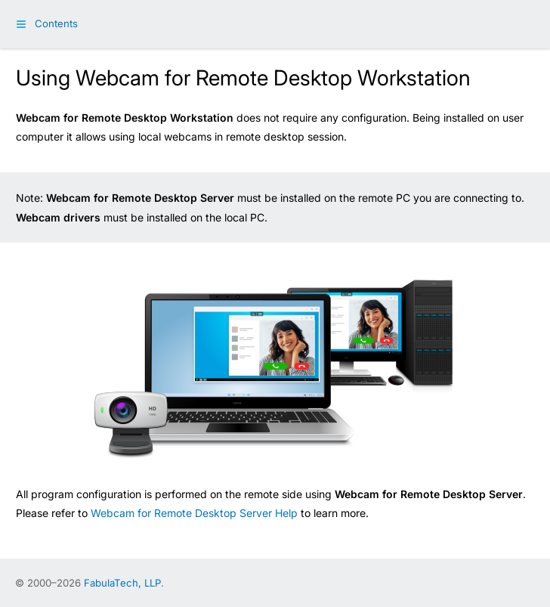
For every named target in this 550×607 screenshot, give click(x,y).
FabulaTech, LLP (122, 583)
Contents (56, 23)
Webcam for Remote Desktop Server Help (194, 512)
